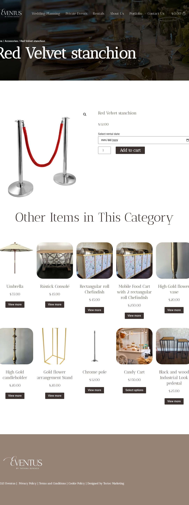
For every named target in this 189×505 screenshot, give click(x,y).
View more (15, 304)
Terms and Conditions (52, 483)
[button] (85, 114)
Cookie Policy (76, 483)
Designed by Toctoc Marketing (105, 483)
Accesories (11, 41)
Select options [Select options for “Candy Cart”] (134, 390)
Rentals (98, 13)
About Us (117, 13)
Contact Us (156, 13)
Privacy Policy (27, 483)
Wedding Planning (46, 13)
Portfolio (135, 13)
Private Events (76, 13)
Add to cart (130, 150)
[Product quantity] (104, 150)
